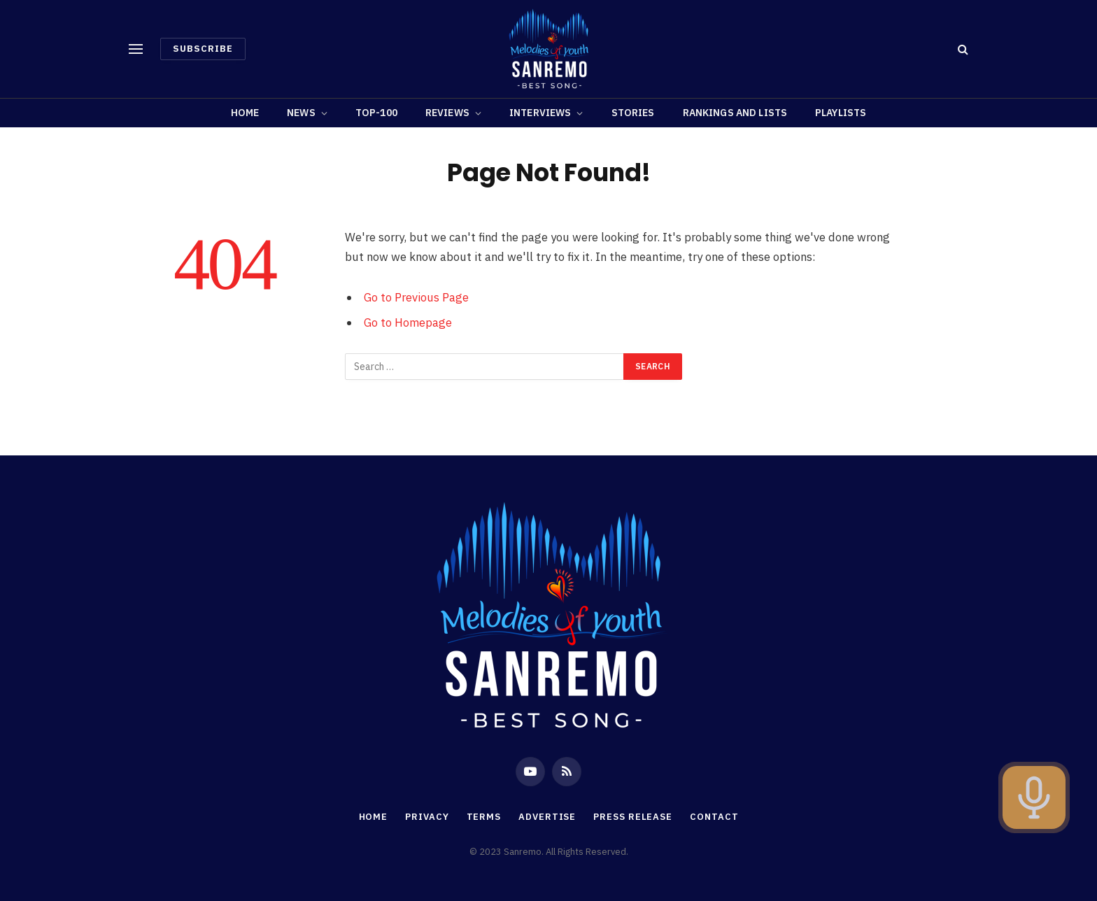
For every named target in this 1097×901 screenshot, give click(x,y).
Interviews (540, 112)
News (301, 112)
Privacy (426, 817)
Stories (633, 112)
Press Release (632, 817)
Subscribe (203, 49)
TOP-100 (376, 112)
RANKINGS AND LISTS (735, 112)
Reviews (447, 112)
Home (245, 112)
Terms (484, 817)
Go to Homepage (408, 322)
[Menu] (136, 49)
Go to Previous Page (416, 297)
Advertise (547, 817)
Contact (714, 817)
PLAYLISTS (840, 112)
